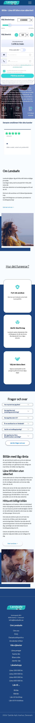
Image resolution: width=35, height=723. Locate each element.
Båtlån (16, 693)
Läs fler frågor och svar (17, 443)
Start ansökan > (13, 543)
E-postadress (12, 55)
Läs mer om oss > (8, 207)
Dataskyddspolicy (16, 637)
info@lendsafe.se (16, 620)
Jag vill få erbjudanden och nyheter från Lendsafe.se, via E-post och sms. (16, 71)
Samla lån (16, 654)
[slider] (9, 25)
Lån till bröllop (16, 697)
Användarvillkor (16, 641)
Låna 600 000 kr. (16, 680)
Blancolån (16, 657)
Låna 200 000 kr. (16, 674)
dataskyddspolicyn (25, 65)
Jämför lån (16, 661)
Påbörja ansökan (17, 76)
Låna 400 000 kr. (16, 677)
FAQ (16, 634)
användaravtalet (17, 67)
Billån (16, 690)
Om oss (16, 630)
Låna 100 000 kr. (16, 670)
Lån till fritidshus (16, 700)
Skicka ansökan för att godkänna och (17, 66)
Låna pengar (16, 650)
